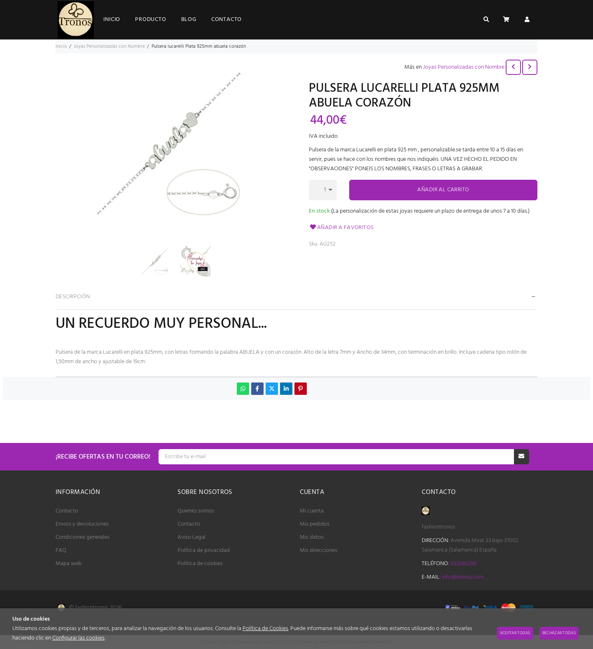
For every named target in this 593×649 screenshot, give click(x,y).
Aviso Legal (191, 537)
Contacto (67, 511)
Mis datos (312, 537)
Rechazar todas (559, 633)
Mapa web (69, 563)
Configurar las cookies (78, 638)
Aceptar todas (515, 633)
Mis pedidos (314, 524)
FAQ (61, 550)
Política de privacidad (203, 550)
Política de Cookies (265, 628)
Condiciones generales (83, 537)
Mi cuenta (312, 511)
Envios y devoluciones (82, 524)
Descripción (73, 296)
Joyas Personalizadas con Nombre (463, 67)
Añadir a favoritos (341, 227)
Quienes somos (195, 511)
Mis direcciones (318, 550)
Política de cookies (200, 563)
